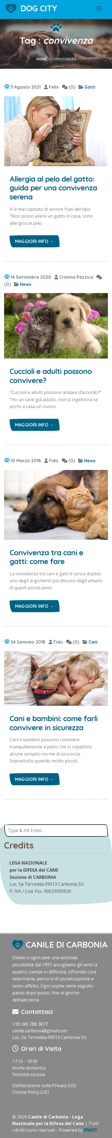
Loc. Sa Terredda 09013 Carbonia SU (49, 1037)
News (25, 284)
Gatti (89, 87)
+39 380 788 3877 (30, 1024)
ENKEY (90, 1130)
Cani (93, 642)
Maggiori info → (34, 241)
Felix (51, 87)
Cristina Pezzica (73, 277)
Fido (51, 460)
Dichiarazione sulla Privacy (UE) (44, 1085)
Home (41, 59)
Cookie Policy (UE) (30, 1092)
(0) (68, 87)
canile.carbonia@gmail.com (39, 1031)
